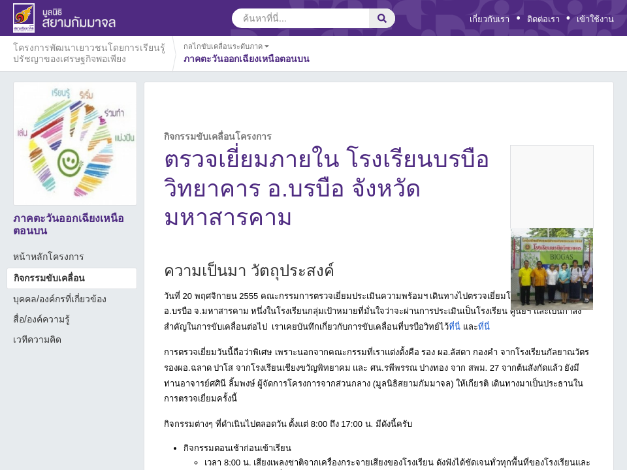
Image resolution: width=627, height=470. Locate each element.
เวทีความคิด (37, 339)
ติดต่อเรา (543, 19)
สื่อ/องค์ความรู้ (41, 319)
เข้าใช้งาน (595, 19)
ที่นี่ (454, 327)
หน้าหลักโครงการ (48, 256)
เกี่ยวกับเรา (489, 19)
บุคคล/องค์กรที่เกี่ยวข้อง (59, 299)
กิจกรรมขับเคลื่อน (49, 278)
